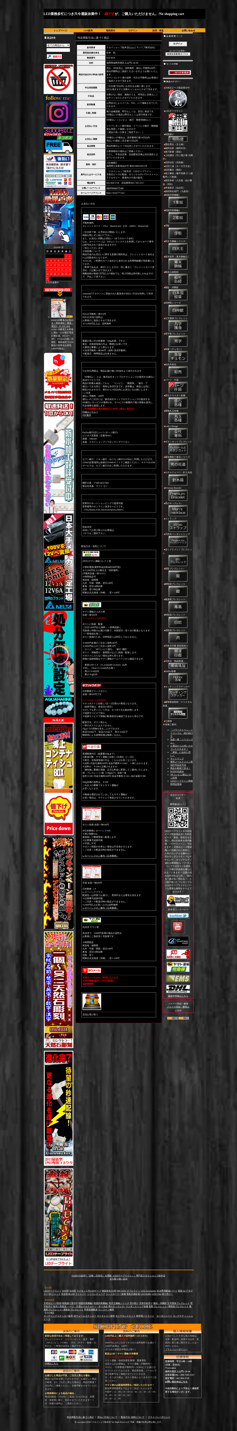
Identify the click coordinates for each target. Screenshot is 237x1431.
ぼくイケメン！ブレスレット (178, 557)
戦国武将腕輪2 (178, 216)
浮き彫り (134, 1303)
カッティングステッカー (178, 692)
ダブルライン (133, 1291)
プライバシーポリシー (176, 1349)
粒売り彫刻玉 (60, 1306)
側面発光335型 (109, 1291)
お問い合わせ (188, 30)
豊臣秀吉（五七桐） (175, 144)
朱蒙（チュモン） (178, 355)
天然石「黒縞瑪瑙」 (178, 665)
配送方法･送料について (132, 1417)
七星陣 (168, 721)
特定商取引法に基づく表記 (80, 1417)
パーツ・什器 (178, 386)
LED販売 (88, 30)
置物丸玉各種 (178, 417)
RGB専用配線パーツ (167, 1291)
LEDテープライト (178, 121)
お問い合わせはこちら (176, 1381)
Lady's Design (178, 432)
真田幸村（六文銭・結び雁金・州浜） (177, 182)
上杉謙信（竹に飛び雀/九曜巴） (178, 157)
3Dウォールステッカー (84, 1316)
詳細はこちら (51, 1363)
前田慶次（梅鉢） (174, 169)
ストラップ (178, 524)
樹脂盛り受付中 (70, 1303)
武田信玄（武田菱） (175, 162)
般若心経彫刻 (178, 278)
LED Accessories (148, 1291)
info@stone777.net (114, 188)
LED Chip (156, 1294)
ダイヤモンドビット (125, 1316)
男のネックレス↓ (178, 509)
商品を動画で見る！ (180, 768)
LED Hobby (146, 1294)
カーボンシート (164, 1316)
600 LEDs (121, 1291)
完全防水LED (68, 1294)
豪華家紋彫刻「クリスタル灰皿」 (178, 710)
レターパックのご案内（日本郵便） (100, 856)
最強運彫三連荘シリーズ (178, 463)
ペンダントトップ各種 (137, 1306)
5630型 (72, 1291)
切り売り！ (167, 1294)
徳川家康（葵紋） (174, 151)
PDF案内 (86, 415)
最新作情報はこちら (178, 996)
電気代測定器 (133, 1294)
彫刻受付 (110, 30)
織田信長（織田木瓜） (176, 148)
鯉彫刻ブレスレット (178, 590)
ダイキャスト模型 (106, 1316)
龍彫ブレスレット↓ (178, 574)
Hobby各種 (178, 677)
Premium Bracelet (178, 494)
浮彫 (178, 231)
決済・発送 (158, 30)
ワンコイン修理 (106, 1309)
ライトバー (81, 1294)
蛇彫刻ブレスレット (178, 620)
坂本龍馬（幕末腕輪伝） (178, 262)
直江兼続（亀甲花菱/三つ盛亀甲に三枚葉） (178, 175)
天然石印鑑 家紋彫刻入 (178, 651)
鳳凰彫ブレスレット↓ (178, 605)
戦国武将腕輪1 (178, 201)
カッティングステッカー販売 (58, 1316)
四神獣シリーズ (178, 308)
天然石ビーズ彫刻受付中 (178, 97)
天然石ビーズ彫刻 (53, 1303)
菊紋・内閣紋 (178, 293)
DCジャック (55, 1294)
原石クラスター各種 (178, 401)
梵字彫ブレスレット (178, 339)
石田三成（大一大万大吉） (178, 166)
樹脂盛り (178, 138)
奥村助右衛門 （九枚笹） (177, 191)
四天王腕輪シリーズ (178, 247)
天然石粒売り (146, 1303)
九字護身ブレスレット (178, 324)
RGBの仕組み (177, 771)
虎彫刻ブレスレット (178, 636)
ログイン (132, 30)
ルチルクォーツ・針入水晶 (178, 478)
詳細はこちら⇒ (90, 412)
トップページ (60, 30)
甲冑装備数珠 (91, 1309)
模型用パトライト (145, 1316)
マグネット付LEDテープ (89, 1291)
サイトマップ (177, 758)
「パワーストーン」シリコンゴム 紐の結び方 (181, 733)
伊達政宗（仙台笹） (175, 187)
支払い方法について (107, 1417)
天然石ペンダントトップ (178, 540)
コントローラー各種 (116, 1294)
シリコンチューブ (96, 1294)
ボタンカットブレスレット (178, 447)
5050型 (65, 1291)
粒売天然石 (178, 370)
